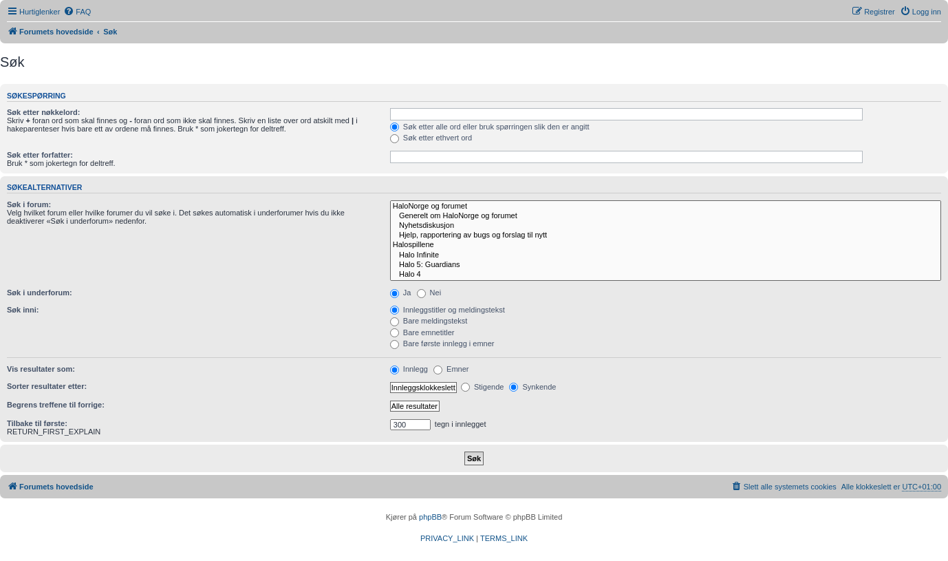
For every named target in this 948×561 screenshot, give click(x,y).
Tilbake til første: (37, 423)
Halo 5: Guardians (665, 265)
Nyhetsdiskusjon (665, 226)
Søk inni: (23, 310)
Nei (429, 292)
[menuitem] (77, 11)
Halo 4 (665, 274)
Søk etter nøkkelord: (43, 112)
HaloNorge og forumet (665, 206)
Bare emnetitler (422, 332)
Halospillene (665, 245)
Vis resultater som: (41, 369)
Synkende (532, 387)
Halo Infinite (665, 255)
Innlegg (409, 369)
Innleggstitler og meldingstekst (447, 310)
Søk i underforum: (39, 292)
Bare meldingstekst (429, 321)
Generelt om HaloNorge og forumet (665, 216)
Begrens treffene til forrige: (56, 405)
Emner (450, 369)
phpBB (430, 517)
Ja (400, 292)
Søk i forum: (29, 204)
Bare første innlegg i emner (442, 343)
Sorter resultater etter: (47, 386)
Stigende (482, 387)
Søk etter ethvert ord (431, 138)
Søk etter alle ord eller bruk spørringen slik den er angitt (490, 127)
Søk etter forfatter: (40, 155)
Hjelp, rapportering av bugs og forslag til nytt (665, 235)
